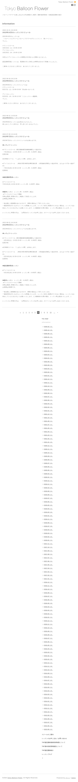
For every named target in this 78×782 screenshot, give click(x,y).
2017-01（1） (48, 578)
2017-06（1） (48, 561)
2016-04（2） (48, 606)
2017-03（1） (48, 571)
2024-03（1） (48, 354)
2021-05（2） (48, 428)
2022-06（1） (48, 400)
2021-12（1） (48, 414)
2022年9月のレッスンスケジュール (16, 81)
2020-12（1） (48, 445)
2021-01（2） (48, 442)
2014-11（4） (48, 666)
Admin (73, 778)
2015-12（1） (48, 620)
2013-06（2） (48, 726)
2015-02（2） (48, 655)
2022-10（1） (48, 386)
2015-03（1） (48, 652)
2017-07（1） (48, 557)
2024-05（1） (48, 347)
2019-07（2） (48, 498)
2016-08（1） (48, 592)
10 (51, 312)
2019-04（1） (48, 508)
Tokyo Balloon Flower (14, 778)
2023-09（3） (48, 361)
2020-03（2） (48, 473)
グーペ (67, 778)
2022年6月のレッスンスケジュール (16, 225)
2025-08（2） (48, 333)
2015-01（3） (48, 659)
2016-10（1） (48, 589)
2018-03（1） (48, 533)
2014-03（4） (48, 694)
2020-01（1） (48, 477)
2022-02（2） (48, 407)
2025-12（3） (48, 330)
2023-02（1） (48, 372)
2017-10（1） (48, 547)
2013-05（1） (48, 729)
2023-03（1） (48, 368)
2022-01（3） (48, 410)
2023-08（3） (48, 365)
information (46, 322)
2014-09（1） (48, 673)
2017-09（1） (48, 550)
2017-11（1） (48, 543)
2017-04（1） (48, 568)
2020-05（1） (48, 470)
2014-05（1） (48, 687)
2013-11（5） (48, 708)
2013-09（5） (48, 715)
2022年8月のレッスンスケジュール (16, 118)
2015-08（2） (48, 634)
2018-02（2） (48, 536)
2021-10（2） (48, 417)
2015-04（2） (48, 648)
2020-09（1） (48, 456)
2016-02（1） (48, 613)
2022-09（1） (48, 389)
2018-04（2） (48, 529)
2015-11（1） (48, 624)
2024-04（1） (48, 351)
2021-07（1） (48, 424)
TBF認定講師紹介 (48, 750)
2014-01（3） (48, 701)
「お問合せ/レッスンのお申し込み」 (32, 212)
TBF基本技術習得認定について (52, 746)
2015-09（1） (48, 631)
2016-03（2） (48, 610)
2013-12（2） (48, 705)
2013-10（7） (48, 712)
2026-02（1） (48, 326)
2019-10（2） (48, 487)
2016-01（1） (48, 617)
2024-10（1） (48, 340)
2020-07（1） (48, 463)
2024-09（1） (48, 344)
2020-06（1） (48, 466)
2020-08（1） (48, 459)
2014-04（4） (48, 691)
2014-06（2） (48, 684)
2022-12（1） (48, 379)
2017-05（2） (48, 564)
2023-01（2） (48, 375)
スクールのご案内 (48, 734)
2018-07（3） (48, 526)
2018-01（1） (48, 540)
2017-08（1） (48, 554)
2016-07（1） (48, 596)
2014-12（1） (48, 662)
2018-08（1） (48, 522)
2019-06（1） (48, 501)
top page (45, 318)
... (54, 312)
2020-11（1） (48, 449)
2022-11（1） (48, 382)
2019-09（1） (48, 491)
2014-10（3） (48, 669)
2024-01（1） (48, 358)
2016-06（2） (48, 599)
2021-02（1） (48, 438)
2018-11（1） (48, 519)
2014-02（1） (48, 698)
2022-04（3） (48, 403)
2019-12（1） (48, 480)
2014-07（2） (48, 680)
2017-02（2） (48, 575)
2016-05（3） (48, 603)
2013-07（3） (48, 722)
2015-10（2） (48, 627)
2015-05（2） (48, 645)
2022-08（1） (48, 393)
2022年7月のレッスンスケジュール (16, 136)
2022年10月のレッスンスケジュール (16, 32)
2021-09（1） (48, 421)
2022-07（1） (48, 396)
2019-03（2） (48, 512)
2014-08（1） (48, 676)
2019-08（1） (48, 494)
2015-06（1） (48, 641)
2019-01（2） (48, 515)
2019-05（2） (48, 505)
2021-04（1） (48, 431)
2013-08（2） (48, 719)
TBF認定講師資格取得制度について (53, 742)
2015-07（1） (48, 638)
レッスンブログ (47, 754)
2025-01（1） (48, 337)
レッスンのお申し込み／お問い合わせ (54, 738)
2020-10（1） (48, 452)
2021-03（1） (48, 435)
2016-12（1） (48, 582)
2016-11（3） (48, 585)
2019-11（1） (48, 484)
